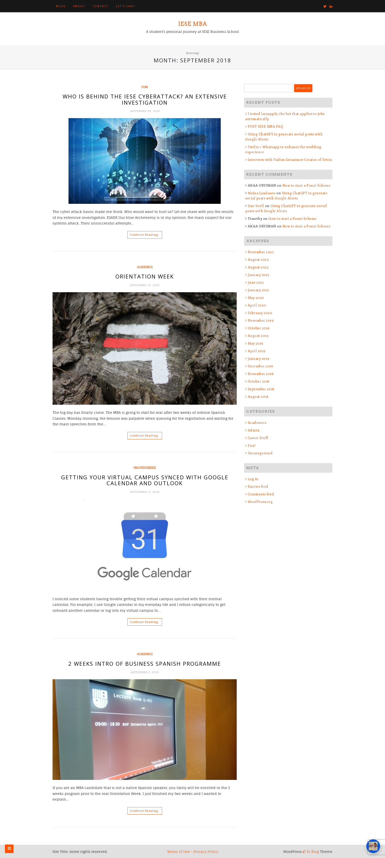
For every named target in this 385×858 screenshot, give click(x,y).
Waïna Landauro (262, 193)
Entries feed (258, 486)
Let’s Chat (125, 6)
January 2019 (258, 359)
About (79, 6)
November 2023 (261, 252)
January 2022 (259, 275)
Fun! (144, 87)
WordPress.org (260, 502)
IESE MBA (192, 24)
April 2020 (257, 305)
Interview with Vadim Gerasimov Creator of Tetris (290, 160)
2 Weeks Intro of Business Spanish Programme (144, 663)
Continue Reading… (145, 234)
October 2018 (259, 381)
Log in (253, 479)
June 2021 (256, 282)
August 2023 (258, 260)
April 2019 (256, 351)
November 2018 (261, 374)
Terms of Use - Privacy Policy (192, 851)
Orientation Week (144, 276)
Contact (100, 6)
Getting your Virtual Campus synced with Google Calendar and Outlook (144, 480)
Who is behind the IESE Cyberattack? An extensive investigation (145, 99)
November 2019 (261, 320)
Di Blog (311, 851)
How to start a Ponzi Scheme (306, 185)
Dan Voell (256, 206)
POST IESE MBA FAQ (265, 127)
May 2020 (256, 298)
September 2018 (261, 389)
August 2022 (258, 267)
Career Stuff (258, 438)
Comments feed (261, 494)
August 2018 (258, 397)
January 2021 (258, 290)
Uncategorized (144, 468)
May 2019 (255, 343)
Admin (254, 430)
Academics (144, 267)
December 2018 (260, 366)
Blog (61, 6)
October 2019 (259, 328)
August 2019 (258, 336)
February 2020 (260, 313)
